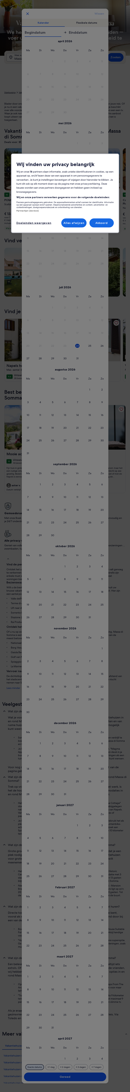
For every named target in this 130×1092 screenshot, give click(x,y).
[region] (65, 193)
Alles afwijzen (73, 223)
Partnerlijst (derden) (27, 210)
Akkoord (101, 223)
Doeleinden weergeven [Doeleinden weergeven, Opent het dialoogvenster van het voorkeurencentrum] (33, 223)
